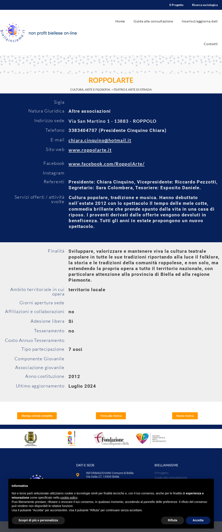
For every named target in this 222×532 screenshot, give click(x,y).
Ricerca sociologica (205, 5)
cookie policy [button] (68, 497)
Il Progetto (176, 5)
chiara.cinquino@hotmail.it (100, 140)
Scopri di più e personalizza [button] (38, 520)
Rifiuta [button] (172, 520)
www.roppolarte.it (90, 149)
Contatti (211, 44)
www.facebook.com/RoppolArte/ (107, 163)
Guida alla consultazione (153, 21)
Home (120, 21)
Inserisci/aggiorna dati (200, 21)
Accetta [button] (198, 520)
